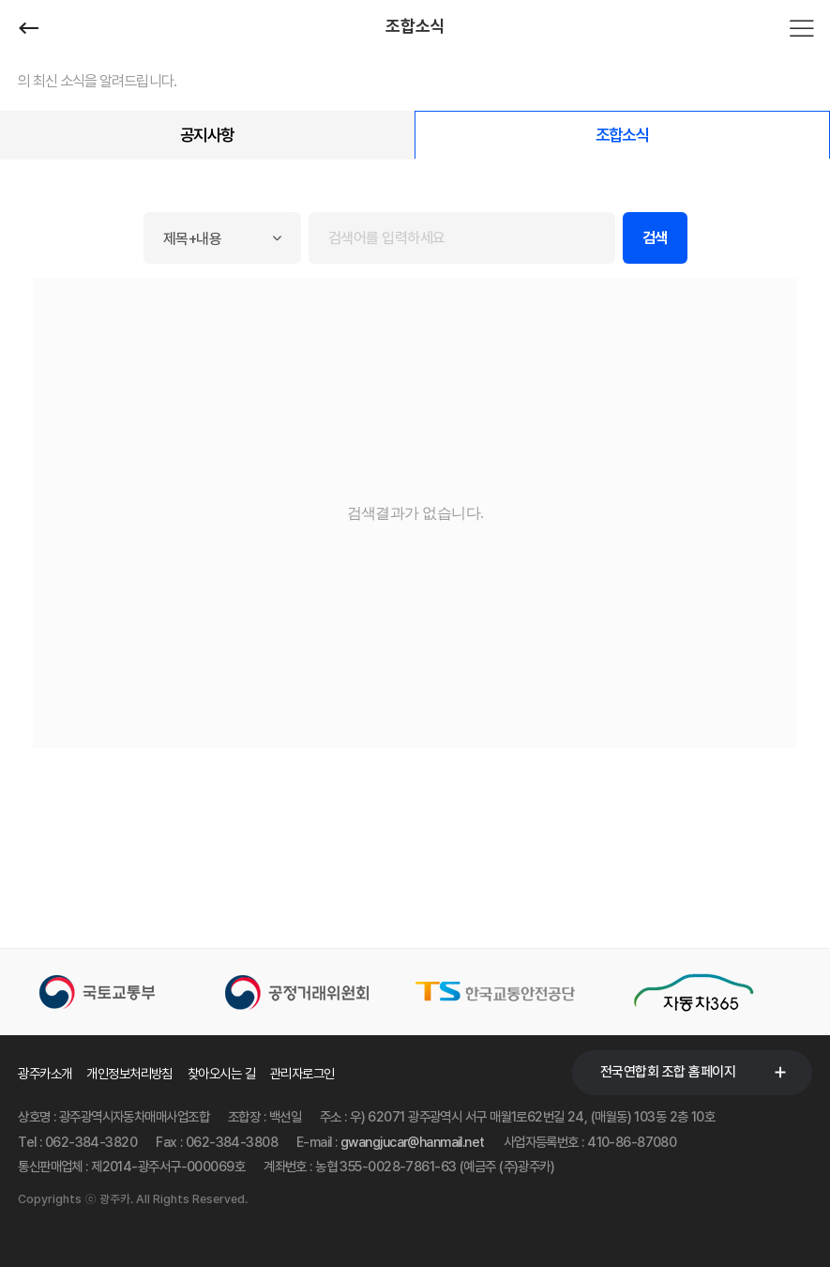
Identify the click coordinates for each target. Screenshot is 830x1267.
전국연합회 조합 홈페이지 (668, 1071)
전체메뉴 (802, 28)
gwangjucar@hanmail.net (412, 1142)
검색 (655, 238)
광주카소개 (44, 1073)
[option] (117, 992)
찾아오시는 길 (221, 1073)
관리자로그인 (302, 1073)
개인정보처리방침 (129, 1073)
